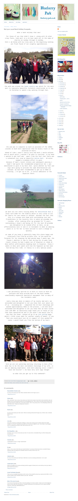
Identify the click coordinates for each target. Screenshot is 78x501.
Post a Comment (9, 489)
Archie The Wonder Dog (12, 472)
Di (7, 447)
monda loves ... (62, 184)
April (61, 110)
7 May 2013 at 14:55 (11, 417)
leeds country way (31, 86)
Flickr (60, 134)
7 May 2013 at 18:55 (11, 435)
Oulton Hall (38, 158)
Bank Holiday (9, 382)
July (61, 91)
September (62, 88)
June (61, 93)
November (62, 84)
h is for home (61, 179)
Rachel (8, 409)
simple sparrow (62, 190)
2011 (60, 120)
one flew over (61, 186)
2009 (60, 123)
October (62, 86)
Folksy (60, 136)
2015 (60, 77)
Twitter (60, 139)
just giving (42, 314)
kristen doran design (63, 183)
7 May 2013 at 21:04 (11, 459)
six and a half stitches (63, 192)
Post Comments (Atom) (14, 494)
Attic (59, 204)
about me (11, 22)
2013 (60, 81)
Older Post (52, 492)
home (5, 22)
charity (14, 382)
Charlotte (9, 439)
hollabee (60, 181)
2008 (60, 125)
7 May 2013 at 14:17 (11, 394)
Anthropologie (61, 202)
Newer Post (6, 492)
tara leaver (61, 193)
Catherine (9, 456)
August (61, 90)
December (62, 83)
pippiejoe (60, 187)
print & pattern (61, 189)
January (62, 116)
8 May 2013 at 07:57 (11, 468)
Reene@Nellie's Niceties (12, 390)
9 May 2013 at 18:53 (11, 477)
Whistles (60, 216)
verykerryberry (10, 463)
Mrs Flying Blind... (11, 431)
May (61, 95)
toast (60, 215)
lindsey (8, 398)
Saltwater (60, 213)
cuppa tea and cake (63, 178)
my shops (18, 22)
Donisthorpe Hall (44, 212)
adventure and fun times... (65, 102)
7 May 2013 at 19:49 (11, 452)
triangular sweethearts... (65, 104)
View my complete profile (63, 31)
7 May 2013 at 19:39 (11, 443)
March (61, 112)
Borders (60, 207)
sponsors (25, 22)
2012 (60, 118)
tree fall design (62, 196)
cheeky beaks (61, 176)
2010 (60, 121)
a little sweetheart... (64, 108)
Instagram (61, 137)
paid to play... (62, 96)
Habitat (60, 209)
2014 (60, 79)
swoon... (61, 100)
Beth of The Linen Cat (12, 481)
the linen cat (61, 195)
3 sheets (60, 175)
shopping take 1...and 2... (65, 98)
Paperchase (61, 212)
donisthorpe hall (18, 382)
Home (29, 492)
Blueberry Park (62, 131)
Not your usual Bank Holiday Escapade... (65, 106)
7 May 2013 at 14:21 (11, 405)
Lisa (8, 421)
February (62, 114)
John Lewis (61, 210)
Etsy (59, 133)
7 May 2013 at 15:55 (11, 427)
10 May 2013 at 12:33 (11, 487)
